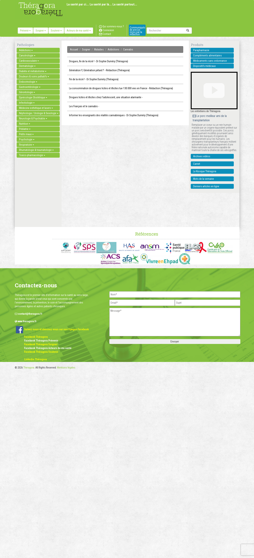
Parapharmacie (201, 50)
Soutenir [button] (56, 30)
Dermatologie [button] (27, 65)
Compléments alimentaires (207, 55)
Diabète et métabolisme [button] (32, 71)
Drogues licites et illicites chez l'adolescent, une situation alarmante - (106, 97)
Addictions (113, 49)
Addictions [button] (26, 50)
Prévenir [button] (25, 30)
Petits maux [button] (26, 134)
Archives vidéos (201, 156)
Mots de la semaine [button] (203, 178)
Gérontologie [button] (27, 92)
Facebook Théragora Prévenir (41, 340)
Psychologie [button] (26, 139)
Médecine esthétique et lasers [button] (36, 107)
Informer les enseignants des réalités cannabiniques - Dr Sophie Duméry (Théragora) (113, 115)
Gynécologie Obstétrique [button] (33, 97)
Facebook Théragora (36, 336)
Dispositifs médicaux (204, 65)
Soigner (86, 49)
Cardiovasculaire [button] (29, 60)
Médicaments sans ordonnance (210, 60)
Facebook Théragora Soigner (40, 344)
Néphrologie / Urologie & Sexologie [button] (38, 113)
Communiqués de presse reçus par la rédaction (137, 31)
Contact (105, 33)
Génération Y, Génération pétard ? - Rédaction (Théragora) (99, 70)
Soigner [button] (41, 30)
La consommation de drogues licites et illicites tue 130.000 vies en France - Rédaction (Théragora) (121, 88)
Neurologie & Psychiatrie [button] (33, 118)
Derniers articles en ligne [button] (206, 186)
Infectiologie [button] (27, 102)
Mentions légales (66, 367)
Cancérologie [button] (27, 55)
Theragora (28, 367)
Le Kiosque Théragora (204, 171)
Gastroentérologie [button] (29, 86)
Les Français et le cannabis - (84, 106)
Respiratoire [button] (26, 144)
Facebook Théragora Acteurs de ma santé (48, 348)
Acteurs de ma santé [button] (79, 30)
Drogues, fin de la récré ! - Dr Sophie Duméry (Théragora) (98, 61)
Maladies (99, 49)
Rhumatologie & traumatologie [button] (36, 149)
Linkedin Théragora (35, 359)
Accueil (74, 49)
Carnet (196, 163)
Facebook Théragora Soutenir (41, 351)
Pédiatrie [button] (25, 128)
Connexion (106, 30)
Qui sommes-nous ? (111, 26)
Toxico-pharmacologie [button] (32, 155)
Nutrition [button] (24, 123)
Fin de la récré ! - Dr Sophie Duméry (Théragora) (93, 79)
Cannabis (128, 49)
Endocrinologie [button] (28, 81)
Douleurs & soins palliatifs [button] (34, 76)
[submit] (188, 30)
